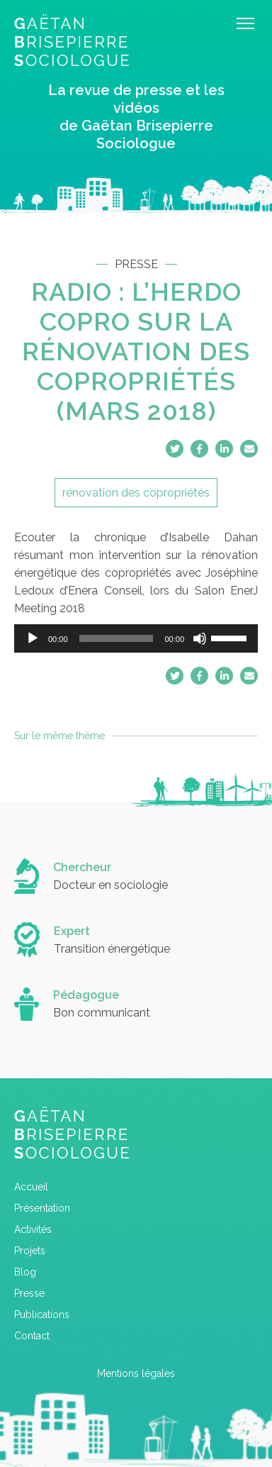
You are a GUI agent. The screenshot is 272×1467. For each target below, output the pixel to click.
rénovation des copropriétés (136, 492)
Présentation (42, 1208)
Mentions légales (136, 1373)
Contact (32, 1335)
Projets (29, 1250)
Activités (33, 1229)
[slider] (116, 638)
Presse (29, 1293)
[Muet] (200, 638)
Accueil (31, 1186)
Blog (25, 1272)
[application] (136, 638)
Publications (41, 1314)
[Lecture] (33, 638)
